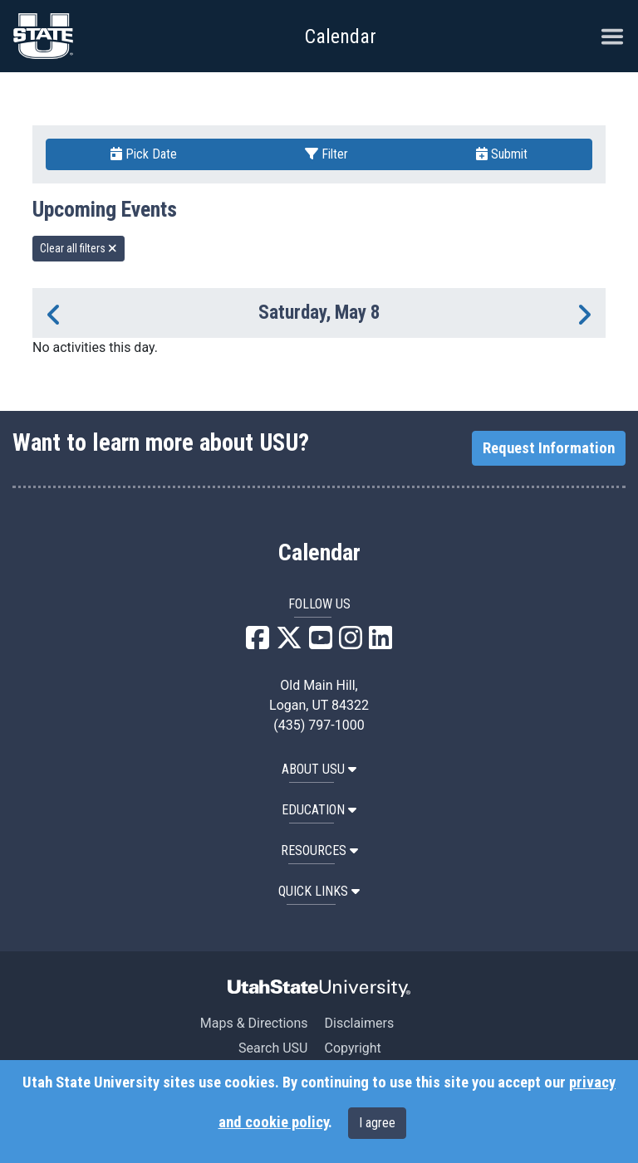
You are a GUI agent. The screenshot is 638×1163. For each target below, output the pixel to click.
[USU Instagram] (350, 643)
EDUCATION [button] (319, 810)
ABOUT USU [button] (319, 769)
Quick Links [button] (319, 891)
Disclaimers (359, 1023)
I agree (377, 1123)
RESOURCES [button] (319, 850)
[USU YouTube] (320, 643)
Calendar (319, 552)
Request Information (549, 448)
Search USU (272, 1048)
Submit (502, 154)
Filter (326, 154)
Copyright (352, 1048)
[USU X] (289, 643)
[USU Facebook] (257, 643)
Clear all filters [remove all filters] (78, 248)
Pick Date (143, 154)
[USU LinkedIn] (380, 643)
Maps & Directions (254, 1023)
